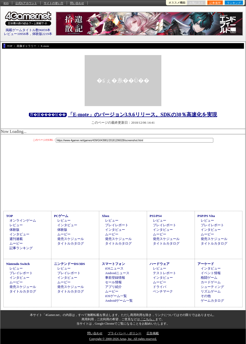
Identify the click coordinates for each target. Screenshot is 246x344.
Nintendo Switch (18, 264)
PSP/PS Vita (206, 216)
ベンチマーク (163, 291)
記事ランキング (21, 248)
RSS (6, 3)
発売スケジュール (70, 239)
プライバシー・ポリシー (124, 333)
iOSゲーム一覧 (116, 296)
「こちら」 (147, 319)
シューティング (212, 287)
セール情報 (113, 282)
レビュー (16, 225)
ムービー (16, 243)
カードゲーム (211, 282)
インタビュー (19, 234)
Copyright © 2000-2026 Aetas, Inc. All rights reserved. (123, 339)
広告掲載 (153, 333)
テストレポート (164, 273)
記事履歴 (215, 2)
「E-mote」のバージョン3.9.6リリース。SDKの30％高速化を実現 (142, 114)
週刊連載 (16, 239)
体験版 (14, 230)
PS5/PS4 (156, 216)
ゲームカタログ (212, 300)
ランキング (234, 2)
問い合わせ (77, 3)
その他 (206, 296)
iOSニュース (114, 268)
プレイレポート (116, 225)
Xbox (105, 216)
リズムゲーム (211, 291)
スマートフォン (113, 264)
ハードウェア (160, 264)
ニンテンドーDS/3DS (69, 264)
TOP (9, 216)
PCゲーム (61, 216)
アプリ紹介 (113, 287)
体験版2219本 (42, 34)
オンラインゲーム (22, 220)
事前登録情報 (115, 277)
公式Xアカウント (26, 3)
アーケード (205, 264)
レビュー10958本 (16, 34)
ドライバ (159, 287)
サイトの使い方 (53, 3)
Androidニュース (117, 273)
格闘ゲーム (209, 277)
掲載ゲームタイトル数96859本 (28, 30)
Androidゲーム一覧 (119, 300)
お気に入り (196, 2)
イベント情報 (211, 273)
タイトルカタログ (70, 243)
